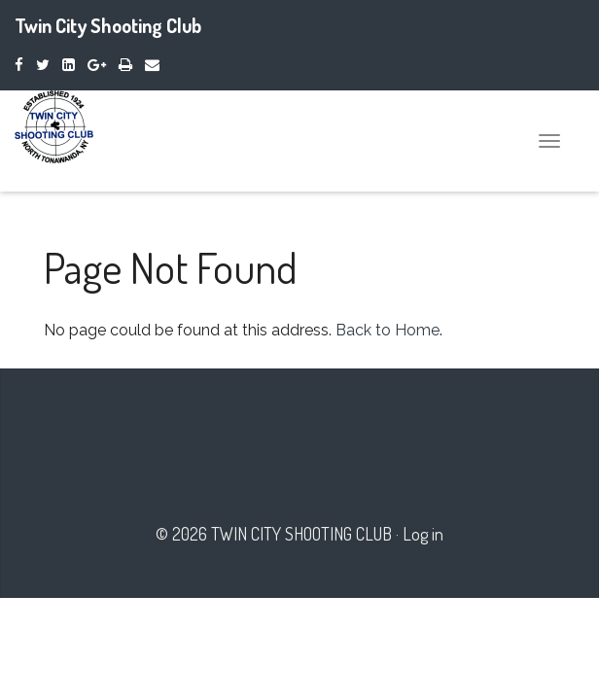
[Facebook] (19, 64)
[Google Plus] (97, 64)
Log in (423, 533)
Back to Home (387, 330)
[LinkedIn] (68, 64)
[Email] (152, 64)
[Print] (125, 64)
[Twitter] (43, 64)
